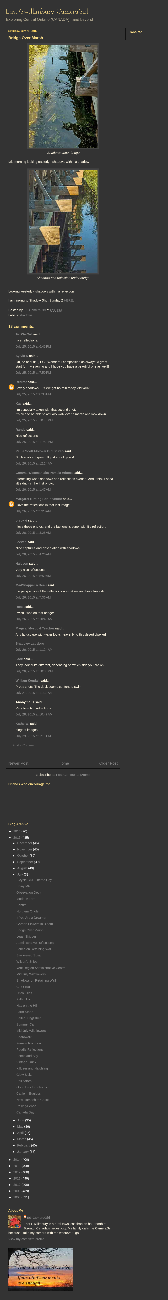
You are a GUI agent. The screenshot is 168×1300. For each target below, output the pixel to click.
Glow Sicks (24, 1074)
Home (64, 763)
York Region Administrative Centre (41, 968)
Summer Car (25, 1024)
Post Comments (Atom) (73, 775)
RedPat (21, 382)
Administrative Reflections (35, 943)
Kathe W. (22, 723)
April (21, 1133)
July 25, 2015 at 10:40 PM (34, 420)
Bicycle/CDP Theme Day (34, 880)
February (24, 1145)
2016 (17, 831)
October (23, 855)
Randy (21, 429)
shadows (26, 315)
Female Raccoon (28, 1043)
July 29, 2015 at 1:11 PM (33, 736)
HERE (68, 300)
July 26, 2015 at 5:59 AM (33, 576)
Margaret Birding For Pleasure (39, 499)
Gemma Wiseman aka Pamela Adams (44, 473)
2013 (17, 1166)
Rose (20, 607)
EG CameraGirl (38, 1217)
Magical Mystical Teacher (35, 628)
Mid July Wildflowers (31, 974)
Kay (19, 403)
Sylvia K (22, 356)
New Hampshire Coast (32, 1100)
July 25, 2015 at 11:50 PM (34, 442)
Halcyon (22, 563)
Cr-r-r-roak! (24, 986)
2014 (17, 1159)
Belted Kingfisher (28, 1018)
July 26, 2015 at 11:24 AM (34, 649)
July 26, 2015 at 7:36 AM (33, 597)
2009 (17, 1191)
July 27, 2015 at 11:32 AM (34, 693)
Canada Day (25, 1112)
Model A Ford (26, 899)
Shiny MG (23, 886)
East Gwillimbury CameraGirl (47, 11)
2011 (17, 1178)
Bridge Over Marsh (30, 930)
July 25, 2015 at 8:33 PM (33, 394)
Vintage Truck (26, 1062)
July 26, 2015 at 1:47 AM (33, 489)
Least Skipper (26, 936)
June (21, 1120)
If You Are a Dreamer (31, 917)
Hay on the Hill (27, 1005)
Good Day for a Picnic (32, 1087)
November (25, 849)
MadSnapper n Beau (31, 585)
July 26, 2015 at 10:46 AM (34, 619)
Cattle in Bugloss (28, 1093)
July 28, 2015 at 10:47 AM (34, 714)
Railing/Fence (26, 1106)
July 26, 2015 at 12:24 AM (34, 463)
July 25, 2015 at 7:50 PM (33, 372)
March (22, 1139)
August (22, 868)
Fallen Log (24, 999)
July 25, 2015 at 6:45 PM (33, 346)
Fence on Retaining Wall (34, 949)
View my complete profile (26, 1239)
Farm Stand (24, 1012)
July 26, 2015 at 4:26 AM (33, 554)
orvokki (21, 520)
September (25, 862)
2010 (17, 1184)
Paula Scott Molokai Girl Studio (40, 451)
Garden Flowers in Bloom (34, 924)
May (20, 1126)
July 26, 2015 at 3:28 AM (33, 532)
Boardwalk (24, 1037)
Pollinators (24, 1081)
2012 (17, 1172)
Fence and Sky (27, 1056)
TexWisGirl (24, 334)
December (25, 843)
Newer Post (18, 763)
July (20, 874)
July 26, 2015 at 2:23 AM (33, 511)
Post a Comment (24, 745)
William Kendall (28, 680)
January (23, 1151)
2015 (17, 837)
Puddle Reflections (29, 1049)
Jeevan (21, 542)
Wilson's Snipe (27, 961)
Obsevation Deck (28, 892)
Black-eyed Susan (29, 955)
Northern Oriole (27, 911)
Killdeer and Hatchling (32, 1068)
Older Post (108, 763)
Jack (19, 659)
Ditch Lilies (24, 993)
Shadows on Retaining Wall (36, 980)
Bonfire (21, 905)
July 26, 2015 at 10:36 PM (34, 671)
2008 (17, 1197)
